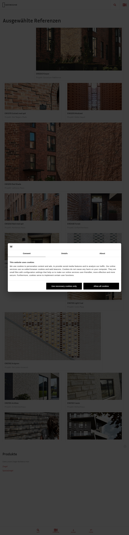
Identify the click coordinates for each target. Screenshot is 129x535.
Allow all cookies (101, 286)
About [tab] (102, 253)
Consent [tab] (27, 253)
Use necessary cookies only (64, 286)
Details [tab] (64, 253)
